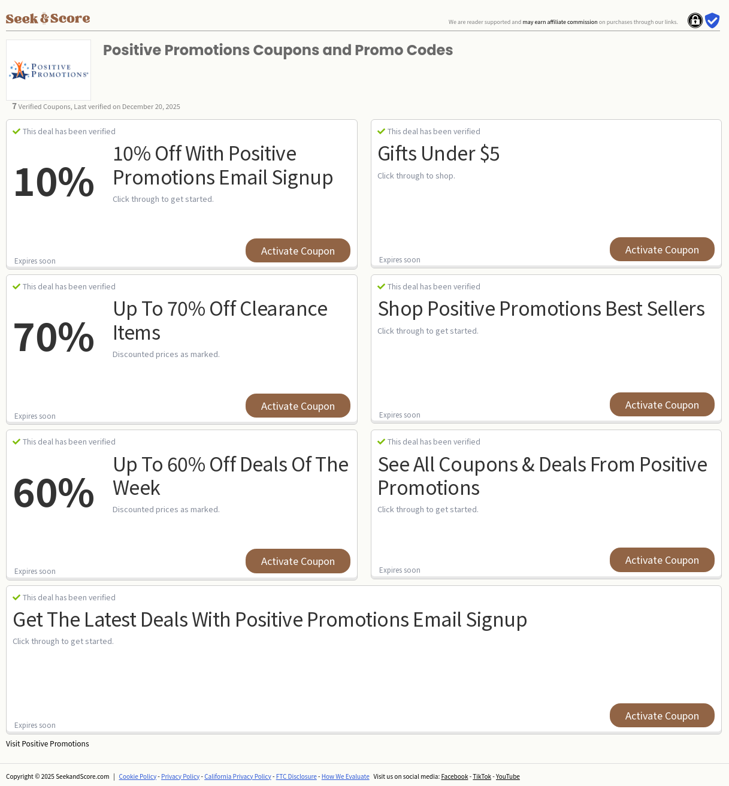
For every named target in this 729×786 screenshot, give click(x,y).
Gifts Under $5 (438, 152)
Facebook (454, 776)
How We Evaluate (346, 776)
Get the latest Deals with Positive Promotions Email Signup (270, 618)
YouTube (508, 776)
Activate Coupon (298, 250)
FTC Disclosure (296, 776)
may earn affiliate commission (559, 22)
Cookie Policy (138, 776)
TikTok (482, 776)
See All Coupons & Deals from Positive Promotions (542, 474)
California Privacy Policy (237, 776)
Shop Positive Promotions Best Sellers (541, 307)
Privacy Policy (180, 776)
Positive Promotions (55, 743)
